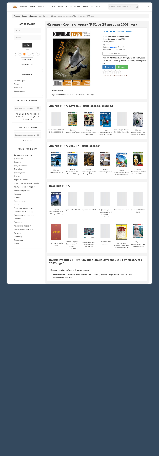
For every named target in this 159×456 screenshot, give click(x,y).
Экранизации (19, 91)
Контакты (95, 6)
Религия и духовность (23, 208)
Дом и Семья (19, 169)
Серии (60, 6)
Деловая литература (23, 155)
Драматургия (19, 172)
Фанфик (17, 233)
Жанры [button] (41, 6)
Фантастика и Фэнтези (23, 229)
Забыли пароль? (27, 65)
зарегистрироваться (62, 277)
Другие (17, 176)
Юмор (16, 243)
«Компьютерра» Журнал (39, 16)
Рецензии (18, 87)
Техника (17, 219)
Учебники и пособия (22, 226)
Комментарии (20, 80)
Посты (16, 84)
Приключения (20, 201)
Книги (32, 6)
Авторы (52, 6)
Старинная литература (24, 215)
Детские (17, 162)
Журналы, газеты (21, 180)
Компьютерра (114, 39)
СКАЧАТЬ (109, 67)
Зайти (27, 45)
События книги (114, 54)
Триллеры (18, 222)
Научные (17, 194)
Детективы (18, 158)
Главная (23, 6)
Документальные (21, 165)
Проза (16, 204)
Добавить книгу (73, 6)
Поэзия (17, 197)
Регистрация (27, 59)
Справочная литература (24, 211)
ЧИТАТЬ (121, 67)
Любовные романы (22, 190)
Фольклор (18, 236)
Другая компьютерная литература (117, 31)
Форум (85, 6)
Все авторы (27, 119)
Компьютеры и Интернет (25, 187)
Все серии (27, 140)
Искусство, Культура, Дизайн (26, 183)
